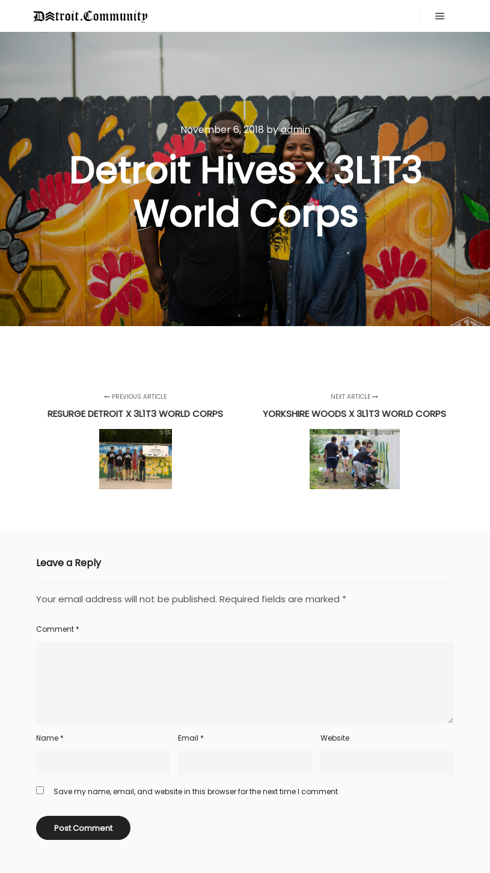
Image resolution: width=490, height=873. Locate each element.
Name (50, 738)
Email (191, 738)
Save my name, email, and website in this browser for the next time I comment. (197, 791)
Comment (57, 629)
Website (334, 738)
